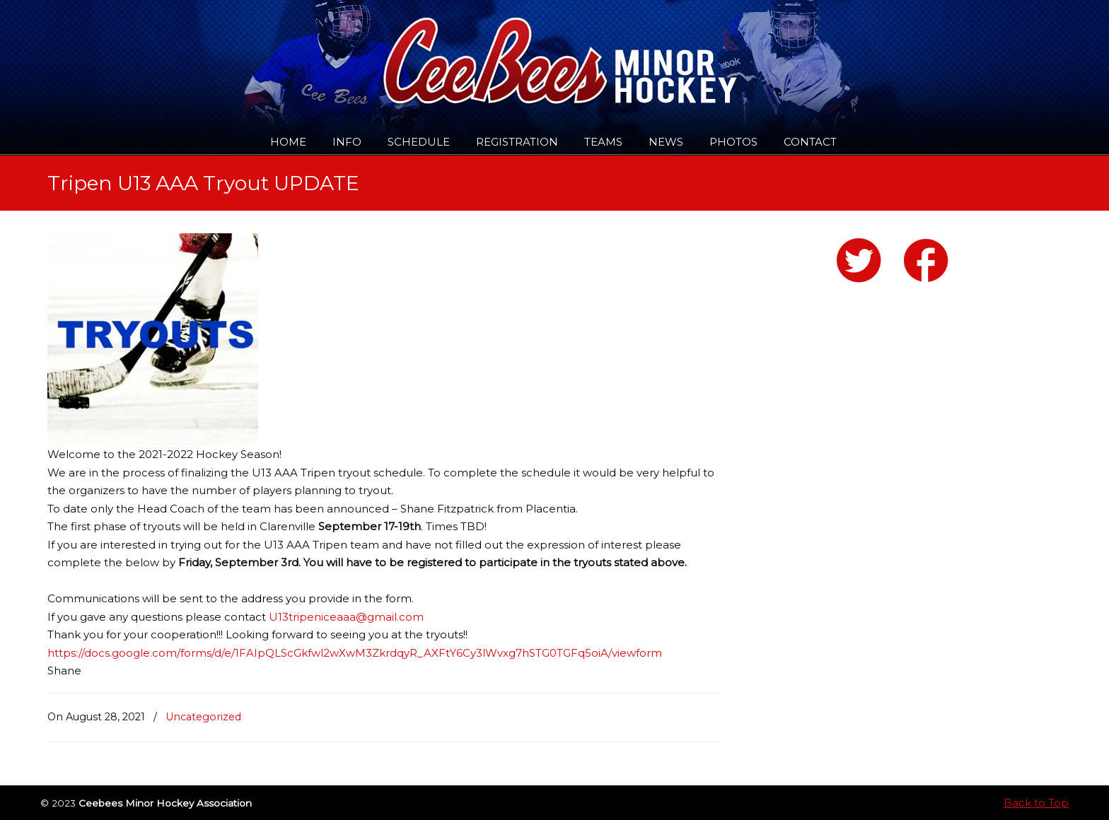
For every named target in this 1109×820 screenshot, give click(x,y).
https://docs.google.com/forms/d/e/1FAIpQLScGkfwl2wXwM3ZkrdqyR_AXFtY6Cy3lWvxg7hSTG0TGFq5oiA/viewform (354, 653)
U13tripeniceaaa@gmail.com (346, 616)
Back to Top (1036, 802)
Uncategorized (203, 716)
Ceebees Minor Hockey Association (192, 51)
